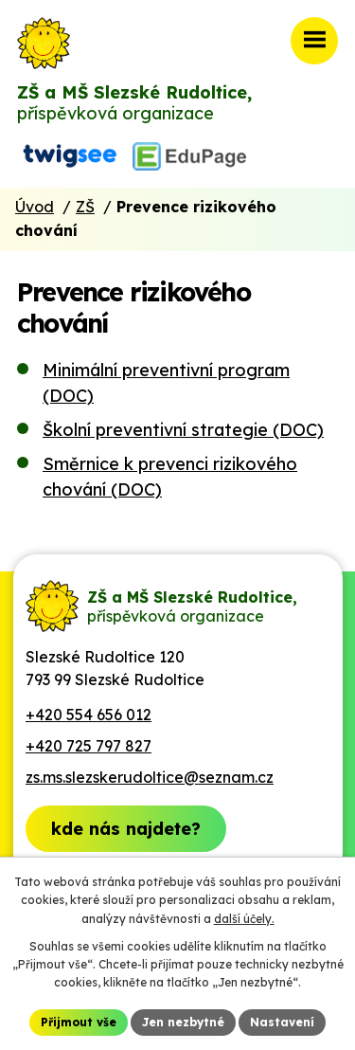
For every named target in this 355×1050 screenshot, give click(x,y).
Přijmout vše (78, 1022)
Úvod (34, 206)
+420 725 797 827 (88, 745)
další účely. (244, 919)
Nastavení (282, 1022)
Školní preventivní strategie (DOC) (183, 430)
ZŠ (85, 206)
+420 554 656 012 (88, 714)
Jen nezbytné (183, 1022)
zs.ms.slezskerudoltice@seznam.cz (150, 777)
